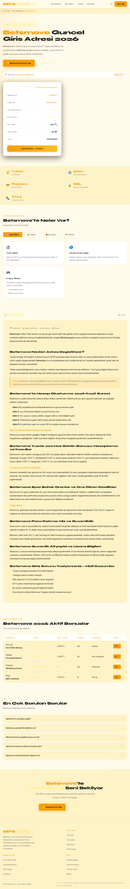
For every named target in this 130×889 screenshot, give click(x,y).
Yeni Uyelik (71, 840)
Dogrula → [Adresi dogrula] (119, 75)
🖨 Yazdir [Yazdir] (121, 315)
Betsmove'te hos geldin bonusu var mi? (65, 737)
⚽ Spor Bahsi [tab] (12, 235)
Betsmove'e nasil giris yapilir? (65, 718)
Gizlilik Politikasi (72, 860)
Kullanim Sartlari (73, 865)
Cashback (7, 874)
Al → (117, 646)
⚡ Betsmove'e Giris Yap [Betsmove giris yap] (19, 63)
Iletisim (69, 874)
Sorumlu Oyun (72, 869)
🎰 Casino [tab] (31, 235)
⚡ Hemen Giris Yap (52, 807)
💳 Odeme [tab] (69, 235)
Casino (80, 4)
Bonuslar (90, 4)
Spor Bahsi (69, 4)
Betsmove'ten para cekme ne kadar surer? (65, 746)
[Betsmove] (33, 831)
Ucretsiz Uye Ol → (48, 63)
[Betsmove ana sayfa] (19, 4)
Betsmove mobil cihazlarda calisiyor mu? (65, 755)
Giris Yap (120, 4)
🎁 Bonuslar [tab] (51, 235)
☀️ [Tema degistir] (111, 4)
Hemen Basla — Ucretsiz (32, 148)
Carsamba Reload (10, 865)
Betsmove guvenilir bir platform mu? (65, 728)
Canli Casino (71, 849)
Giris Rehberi (56, 4)
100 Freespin (7, 869)
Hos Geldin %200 (9, 860)
